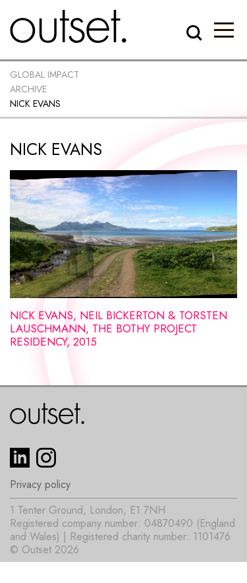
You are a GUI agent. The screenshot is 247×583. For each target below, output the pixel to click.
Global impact (44, 74)
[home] (68, 26)
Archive (28, 89)
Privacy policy (40, 484)
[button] (223, 29)
